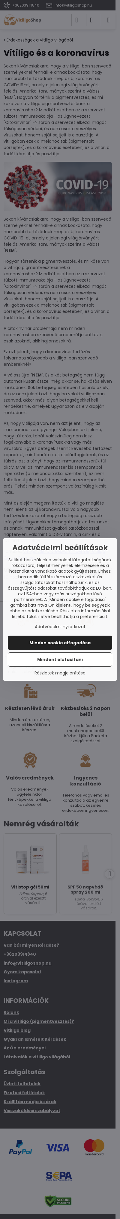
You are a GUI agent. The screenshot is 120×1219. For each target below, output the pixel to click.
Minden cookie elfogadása (60, 643)
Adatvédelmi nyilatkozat (60, 627)
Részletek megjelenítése (60, 673)
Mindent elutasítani (60, 659)
